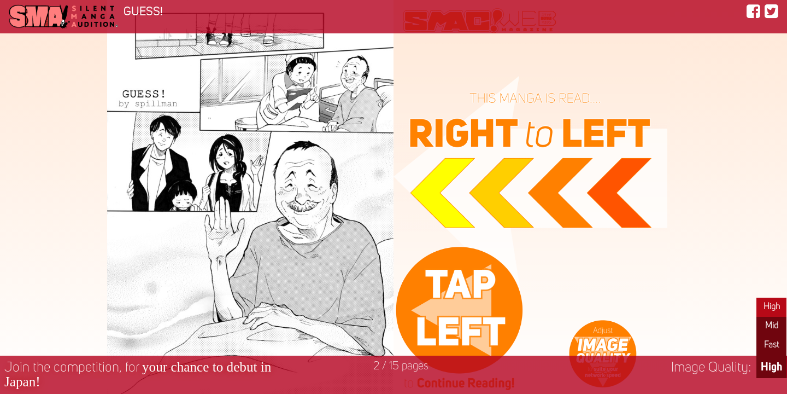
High (771, 307)
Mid (771, 326)
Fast (771, 345)
